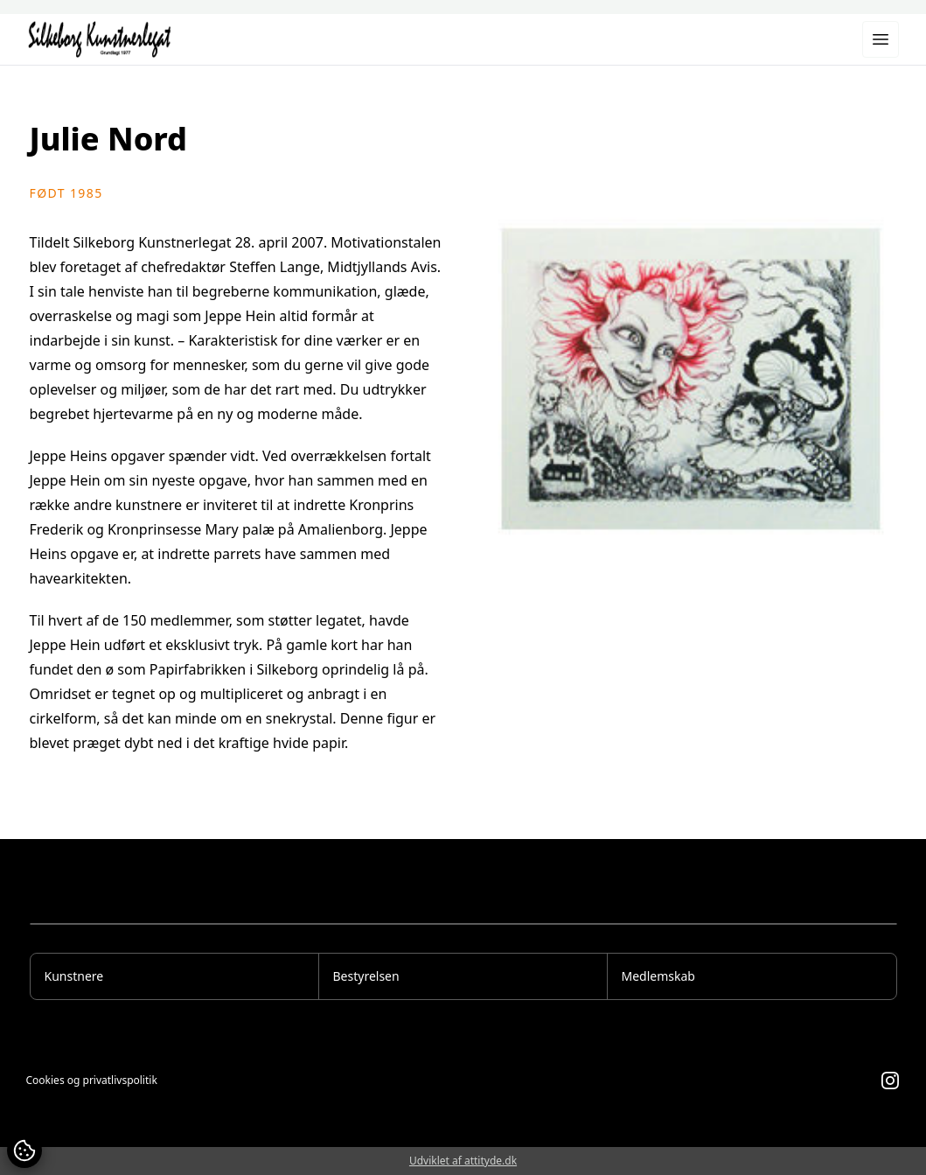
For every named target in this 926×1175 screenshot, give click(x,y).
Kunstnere (74, 976)
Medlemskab (658, 976)
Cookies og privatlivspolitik (91, 1081)
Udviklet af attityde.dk (463, 1160)
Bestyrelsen (366, 976)
